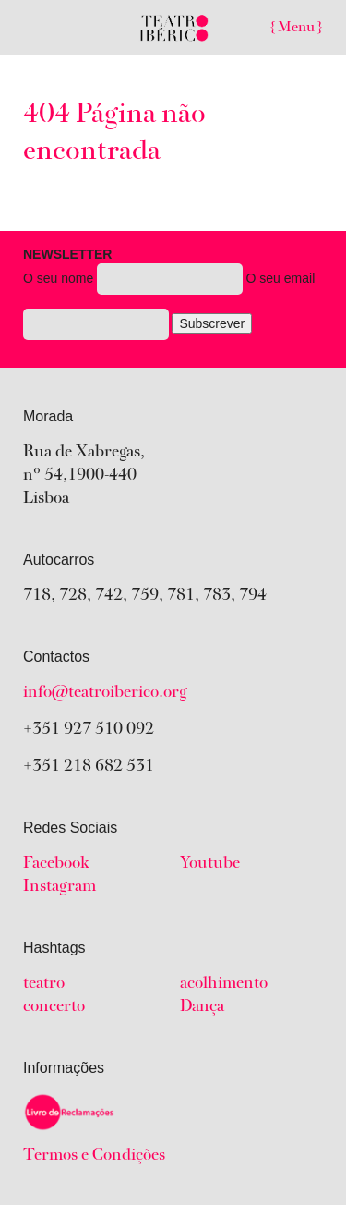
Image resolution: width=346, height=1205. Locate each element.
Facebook (56, 864)
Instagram (59, 887)
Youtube (210, 864)
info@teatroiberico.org (105, 693)
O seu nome (169, 297)
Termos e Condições (94, 1156)
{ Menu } (296, 27)
